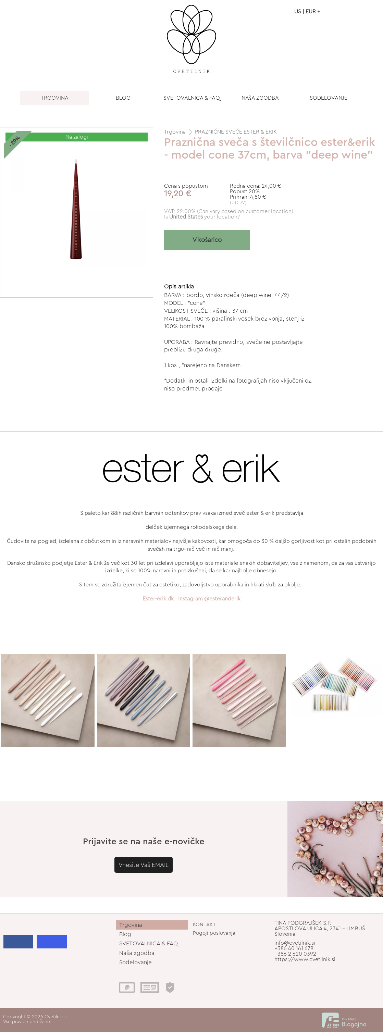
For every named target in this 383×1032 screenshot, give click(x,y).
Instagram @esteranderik (209, 598)
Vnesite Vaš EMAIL (144, 865)
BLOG (123, 98)
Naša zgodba (137, 953)
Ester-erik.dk (158, 598)
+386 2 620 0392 (295, 954)
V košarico (207, 240)
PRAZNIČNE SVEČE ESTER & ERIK (236, 132)
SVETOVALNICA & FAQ (191, 98)
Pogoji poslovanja (214, 933)
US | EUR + (307, 11)
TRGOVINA (55, 98)
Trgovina (175, 132)
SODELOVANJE (328, 98)
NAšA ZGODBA (260, 98)
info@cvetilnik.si (294, 943)
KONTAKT (204, 924)
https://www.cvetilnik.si (304, 959)
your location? (204, 217)
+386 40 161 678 (293, 948)
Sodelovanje (135, 962)
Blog (125, 934)
